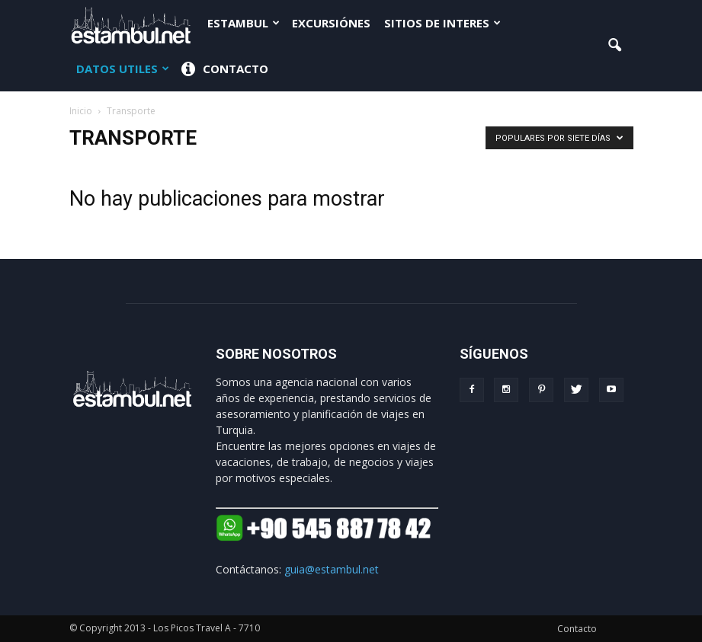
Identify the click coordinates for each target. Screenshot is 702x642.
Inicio (80, 110)
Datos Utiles (122, 68)
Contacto (224, 69)
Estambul (243, 22)
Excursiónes (331, 22)
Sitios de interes (442, 22)
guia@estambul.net (331, 569)
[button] (615, 45)
